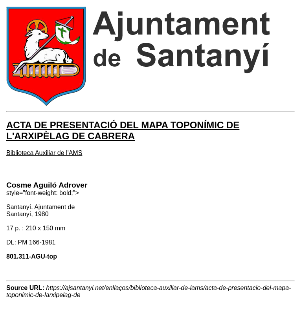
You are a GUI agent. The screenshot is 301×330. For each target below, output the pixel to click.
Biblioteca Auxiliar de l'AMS (44, 153)
